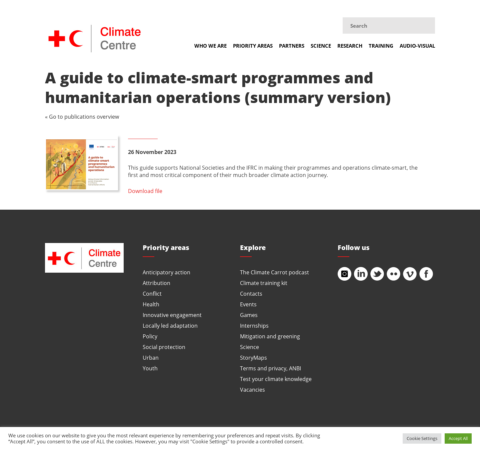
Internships (254, 325)
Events (248, 304)
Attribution (156, 282)
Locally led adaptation (170, 325)
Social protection (164, 346)
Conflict (152, 293)
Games (249, 314)
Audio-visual (417, 45)
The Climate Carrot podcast (274, 272)
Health (151, 304)
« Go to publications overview (82, 116)
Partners (291, 45)
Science (321, 45)
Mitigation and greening (270, 336)
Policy (150, 336)
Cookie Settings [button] (422, 438)
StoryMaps (253, 357)
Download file (145, 190)
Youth (150, 368)
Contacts (251, 293)
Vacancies (252, 389)
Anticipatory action (166, 272)
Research (349, 45)
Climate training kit (263, 282)
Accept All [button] (458, 438)
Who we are (210, 45)
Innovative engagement (172, 314)
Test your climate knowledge (276, 378)
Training (381, 45)
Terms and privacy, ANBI (270, 368)
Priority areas (253, 45)
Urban (151, 357)
